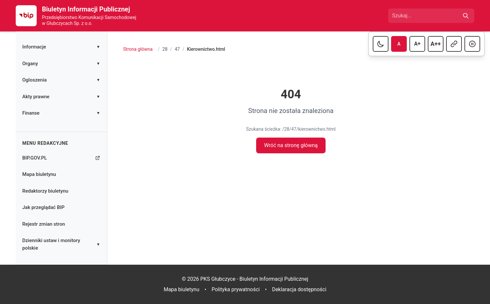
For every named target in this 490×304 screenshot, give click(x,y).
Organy (61, 63)
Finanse (61, 113)
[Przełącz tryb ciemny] (380, 44)
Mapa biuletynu (39, 174)
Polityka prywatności (236, 289)
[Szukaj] (465, 15)
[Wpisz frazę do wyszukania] (425, 16)
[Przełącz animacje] (472, 44)
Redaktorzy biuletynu (45, 191)
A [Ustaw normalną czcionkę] (402, 43)
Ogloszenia (61, 80)
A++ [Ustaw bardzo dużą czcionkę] (436, 43)
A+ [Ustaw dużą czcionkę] (419, 43)
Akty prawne (61, 97)
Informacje (61, 47)
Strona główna (138, 49)
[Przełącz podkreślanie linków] (454, 44)
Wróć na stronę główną (290, 145)
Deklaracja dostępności (299, 289)
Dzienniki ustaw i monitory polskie (61, 244)
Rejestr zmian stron (43, 224)
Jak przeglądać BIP (43, 207)
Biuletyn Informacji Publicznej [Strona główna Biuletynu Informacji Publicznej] (86, 9)
